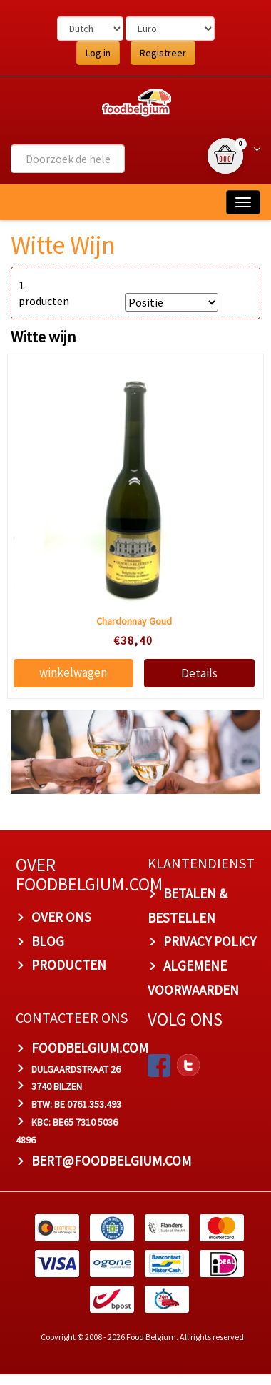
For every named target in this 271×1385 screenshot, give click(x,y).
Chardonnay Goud (134, 621)
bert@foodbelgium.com (111, 1160)
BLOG (47, 941)
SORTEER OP (170, 284)
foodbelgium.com (89, 1047)
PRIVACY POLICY (209, 941)
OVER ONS (61, 916)
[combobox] (68, 158)
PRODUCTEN (68, 964)
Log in (98, 52)
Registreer (163, 52)
